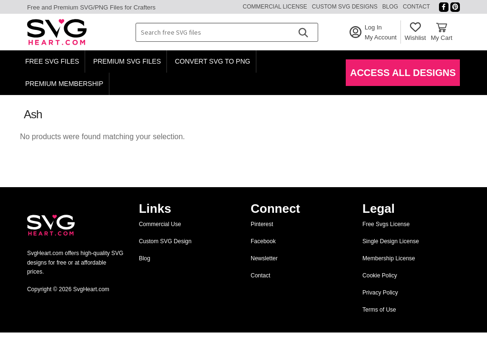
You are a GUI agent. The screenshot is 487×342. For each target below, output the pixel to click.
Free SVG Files (52, 61)
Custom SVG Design (165, 241)
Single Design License (390, 241)
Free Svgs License (385, 224)
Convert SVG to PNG (212, 61)
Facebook (263, 241)
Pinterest (262, 224)
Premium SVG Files (127, 61)
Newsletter (264, 258)
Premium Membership (64, 83)
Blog (390, 6)
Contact (416, 6)
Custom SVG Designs (345, 6)
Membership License (388, 258)
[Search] (303, 32)
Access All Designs (403, 72)
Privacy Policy (380, 292)
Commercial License (275, 6)
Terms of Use (379, 309)
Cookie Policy (379, 275)
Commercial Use (160, 224)
